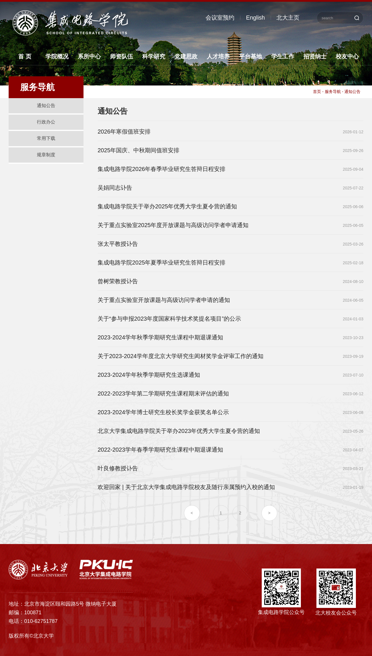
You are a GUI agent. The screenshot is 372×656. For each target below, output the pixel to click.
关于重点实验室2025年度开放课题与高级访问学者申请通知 (173, 225)
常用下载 (46, 138)
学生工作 (282, 56)
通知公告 (46, 105)
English (255, 17)
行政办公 (46, 121)
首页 (317, 91)
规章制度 (46, 154)
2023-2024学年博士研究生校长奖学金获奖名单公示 (163, 412)
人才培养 (218, 56)
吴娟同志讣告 (115, 188)
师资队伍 (121, 56)
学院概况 (57, 56)
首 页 (24, 56)
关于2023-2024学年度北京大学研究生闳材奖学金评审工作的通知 (180, 356)
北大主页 (287, 17)
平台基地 (250, 56)
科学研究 (153, 56)
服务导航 (333, 91)
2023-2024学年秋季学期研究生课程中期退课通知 (160, 337)
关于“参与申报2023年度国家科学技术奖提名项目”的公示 (169, 318)
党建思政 (186, 56)
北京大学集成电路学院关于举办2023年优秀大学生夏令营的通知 (179, 431)
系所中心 (89, 56)
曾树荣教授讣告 (118, 281)
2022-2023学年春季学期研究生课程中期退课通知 (160, 449)
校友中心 (347, 56)
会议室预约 (220, 17)
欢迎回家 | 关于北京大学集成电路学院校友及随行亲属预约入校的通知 (186, 487)
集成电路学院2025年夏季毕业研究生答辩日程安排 (162, 262)
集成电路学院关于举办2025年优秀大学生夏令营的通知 (167, 206)
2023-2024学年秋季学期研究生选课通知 (149, 375)
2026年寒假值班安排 (124, 131)
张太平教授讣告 (118, 244)
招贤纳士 (315, 56)
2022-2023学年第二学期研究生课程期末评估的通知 (163, 393)
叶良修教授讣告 (118, 468)
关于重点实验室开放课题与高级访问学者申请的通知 (164, 300)
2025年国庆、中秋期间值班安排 (139, 150)
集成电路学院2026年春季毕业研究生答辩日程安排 (162, 169)
